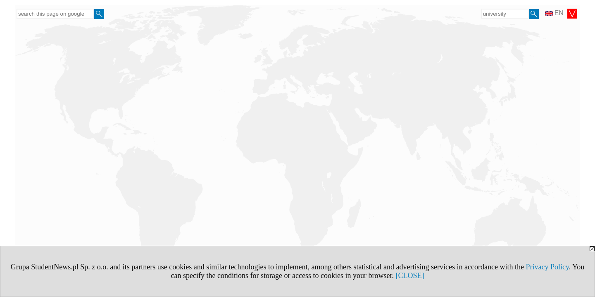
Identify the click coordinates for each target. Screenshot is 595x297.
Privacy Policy (547, 267)
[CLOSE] (409, 275)
